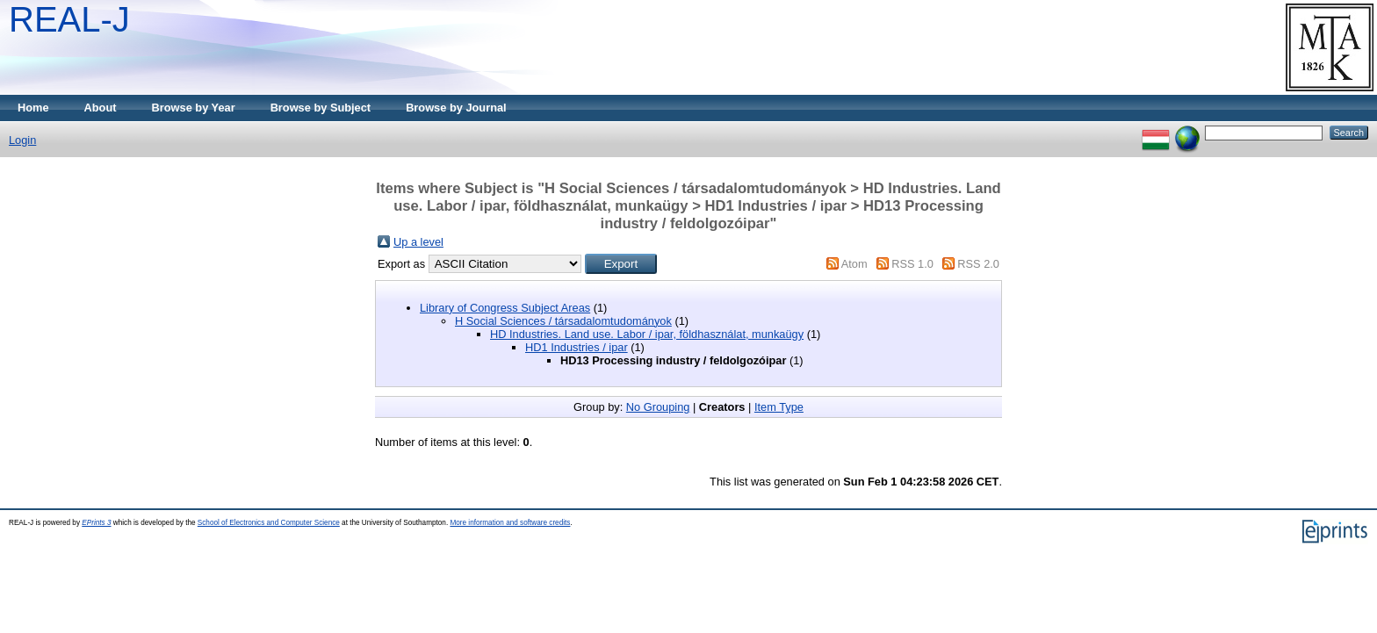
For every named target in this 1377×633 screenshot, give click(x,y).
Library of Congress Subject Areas (505, 307)
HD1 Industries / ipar (576, 347)
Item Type (779, 407)
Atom (854, 263)
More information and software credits (510, 523)
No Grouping (658, 407)
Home (33, 107)
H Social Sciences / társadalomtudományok (563, 320)
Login (22, 140)
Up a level (418, 241)
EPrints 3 (96, 523)
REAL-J (69, 19)
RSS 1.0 (912, 263)
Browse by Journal (456, 107)
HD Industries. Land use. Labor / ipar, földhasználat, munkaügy (647, 334)
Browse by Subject (320, 107)
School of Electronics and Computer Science (269, 523)
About (100, 107)
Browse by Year (193, 107)
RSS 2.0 (978, 263)
